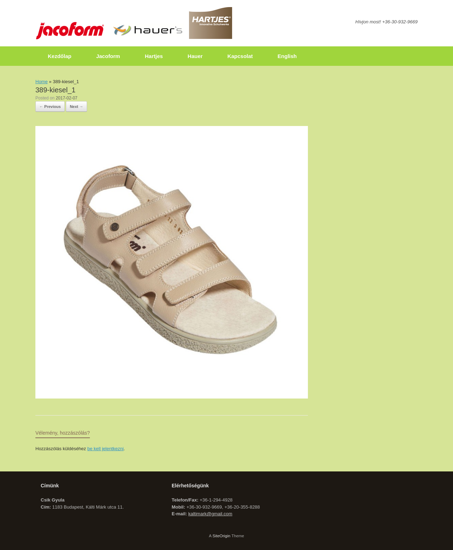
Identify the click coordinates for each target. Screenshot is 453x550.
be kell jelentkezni (105, 448)
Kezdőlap (59, 56)
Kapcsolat (240, 56)
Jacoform (108, 56)
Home (41, 81)
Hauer (195, 56)
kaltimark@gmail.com (210, 513)
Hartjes (154, 56)
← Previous (50, 106)
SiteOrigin (221, 536)
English (287, 56)
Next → (76, 106)
